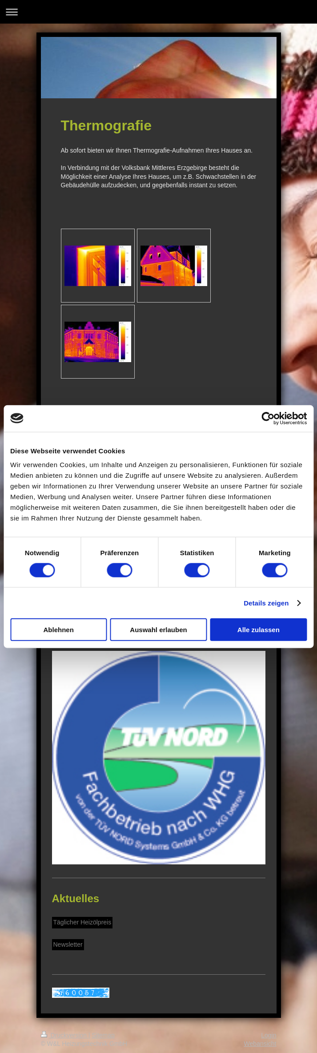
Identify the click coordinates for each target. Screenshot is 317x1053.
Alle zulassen (258, 629)
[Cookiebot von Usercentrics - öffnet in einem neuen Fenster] (268, 418)
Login (268, 1035)
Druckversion (64, 1035)
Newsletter (68, 944)
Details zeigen (266, 602)
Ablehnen (59, 629)
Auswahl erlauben (158, 629)
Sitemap (103, 1035)
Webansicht (260, 1043)
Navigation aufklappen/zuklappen (158, 11)
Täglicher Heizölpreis (82, 922)
